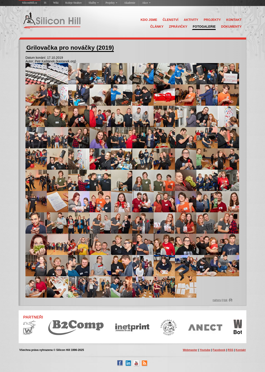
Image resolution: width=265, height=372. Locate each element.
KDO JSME (148, 20)
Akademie (129, 2)
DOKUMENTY (231, 26)
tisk (225, 300)
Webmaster (190, 350)
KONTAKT (234, 20)
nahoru (217, 300)
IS (45, 2)
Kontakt (240, 350)
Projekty (111, 2)
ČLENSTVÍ (170, 20)
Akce (146, 2)
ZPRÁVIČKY (178, 26)
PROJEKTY (212, 20)
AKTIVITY (191, 20)
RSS (230, 350)
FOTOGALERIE (204, 26)
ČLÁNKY (156, 26)
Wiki (56, 2)
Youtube (205, 350)
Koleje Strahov (73, 2)
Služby (94, 2)
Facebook (219, 350)
